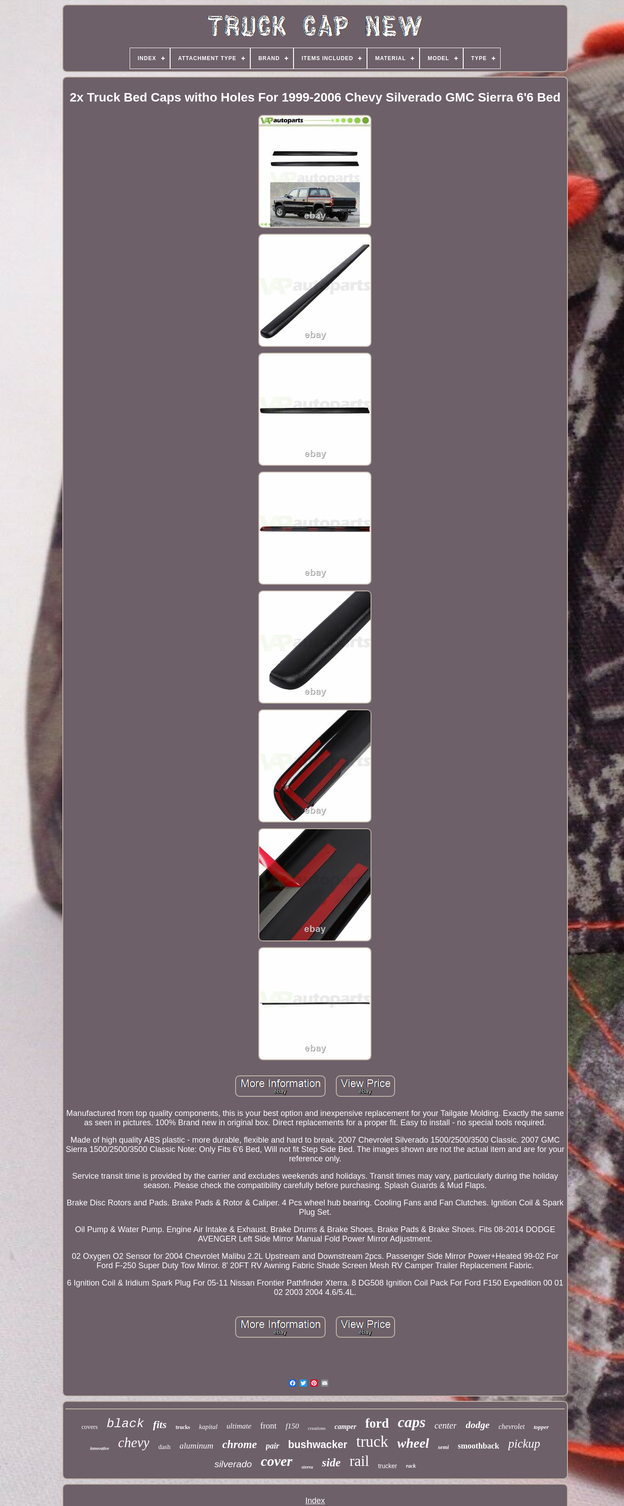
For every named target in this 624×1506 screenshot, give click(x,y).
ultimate (238, 1426)
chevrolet (511, 1426)
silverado (233, 1464)
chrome (239, 1444)
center (445, 1425)
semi (443, 1447)
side (331, 1462)
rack (411, 1466)
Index (315, 1500)
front (268, 1425)
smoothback (478, 1445)
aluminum (196, 1445)
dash (164, 1446)
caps (411, 1422)
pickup (524, 1443)
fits (160, 1424)
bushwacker (317, 1444)
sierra (307, 1466)
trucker (387, 1465)
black (125, 1424)
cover (277, 1461)
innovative (99, 1448)
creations (317, 1428)
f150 (292, 1426)
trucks (182, 1427)
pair (272, 1445)
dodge (477, 1424)
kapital (208, 1426)
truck (372, 1441)
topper (541, 1427)
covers (90, 1427)
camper (345, 1426)
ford (377, 1423)
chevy (134, 1442)
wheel (413, 1443)
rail (359, 1461)
